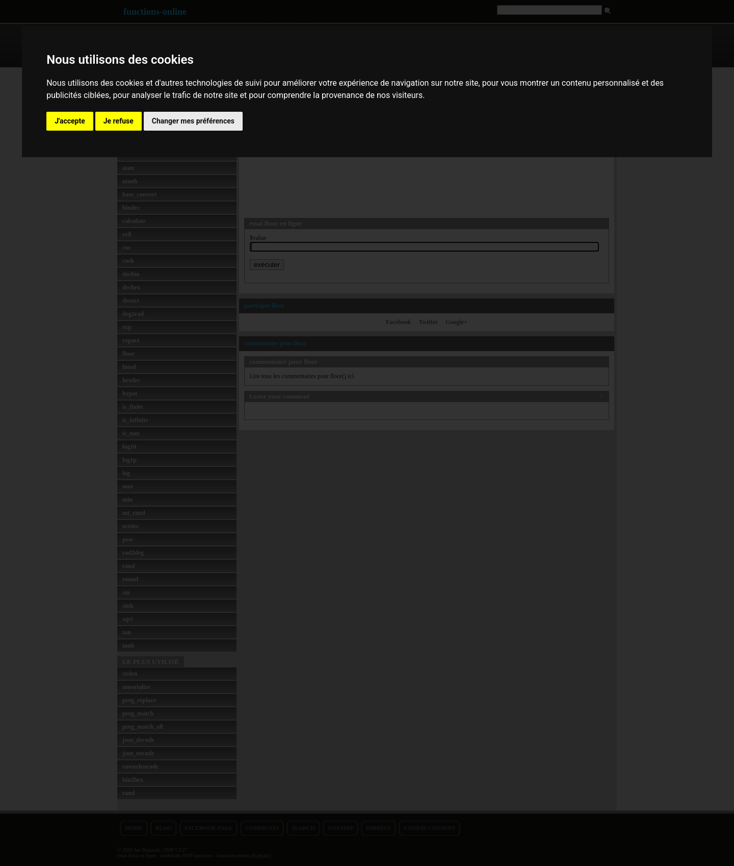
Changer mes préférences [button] (193, 121)
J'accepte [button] (70, 121)
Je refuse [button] (118, 121)
